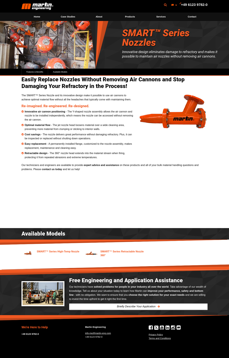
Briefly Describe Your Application (136, 306)
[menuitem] (37, 6)
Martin (37, 6)
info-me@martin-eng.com (98, 333)
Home (37, 16)
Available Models (60, 72)
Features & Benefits (34, 72)
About (99, 16)
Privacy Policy (156, 334)
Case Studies (68, 16)
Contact (192, 16)
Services (161, 16)
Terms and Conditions (160, 338)
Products (130, 16)
